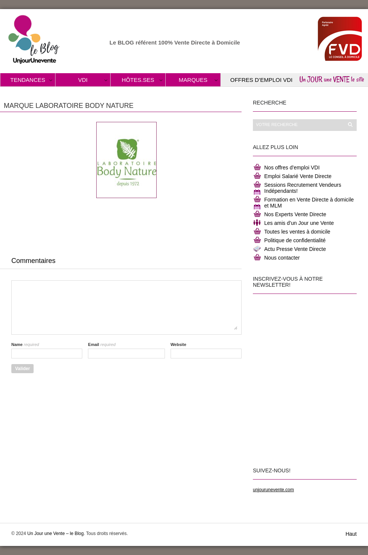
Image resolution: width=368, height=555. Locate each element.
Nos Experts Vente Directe (295, 214)
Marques (193, 80)
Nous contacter (282, 258)
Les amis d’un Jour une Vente (299, 223)
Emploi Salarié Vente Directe (297, 176)
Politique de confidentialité (295, 240)
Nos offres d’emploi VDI (292, 168)
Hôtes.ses (138, 80)
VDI (83, 80)
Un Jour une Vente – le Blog (55, 533)
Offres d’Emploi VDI (261, 80)
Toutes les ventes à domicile (297, 232)
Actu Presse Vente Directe (295, 249)
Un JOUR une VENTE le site (331, 79)
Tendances (27, 80)
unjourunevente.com (273, 489)
